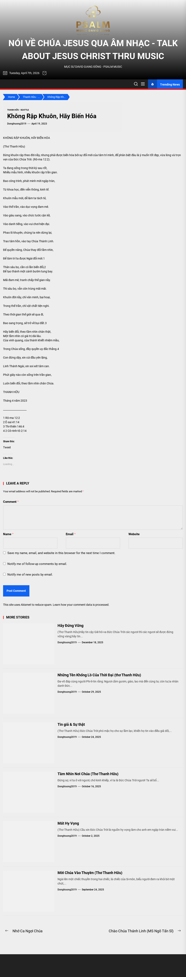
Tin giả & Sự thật (71, 724)
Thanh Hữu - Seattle (18, 110)
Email (71, 534)
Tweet (7, 447)
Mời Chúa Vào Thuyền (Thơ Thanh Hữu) (90, 873)
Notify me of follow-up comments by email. (37, 564)
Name (8, 534)
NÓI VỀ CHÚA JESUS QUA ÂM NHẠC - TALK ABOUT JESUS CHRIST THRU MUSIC (93, 49)
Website (134, 534)
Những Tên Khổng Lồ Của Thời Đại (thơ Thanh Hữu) (99, 675)
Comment (11, 502)
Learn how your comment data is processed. (81, 604)
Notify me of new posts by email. (30, 574)
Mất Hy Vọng (68, 823)
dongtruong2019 (16, 123)
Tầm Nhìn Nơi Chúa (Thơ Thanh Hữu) (88, 774)
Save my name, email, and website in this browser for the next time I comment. (61, 553)
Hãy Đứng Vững (70, 625)
